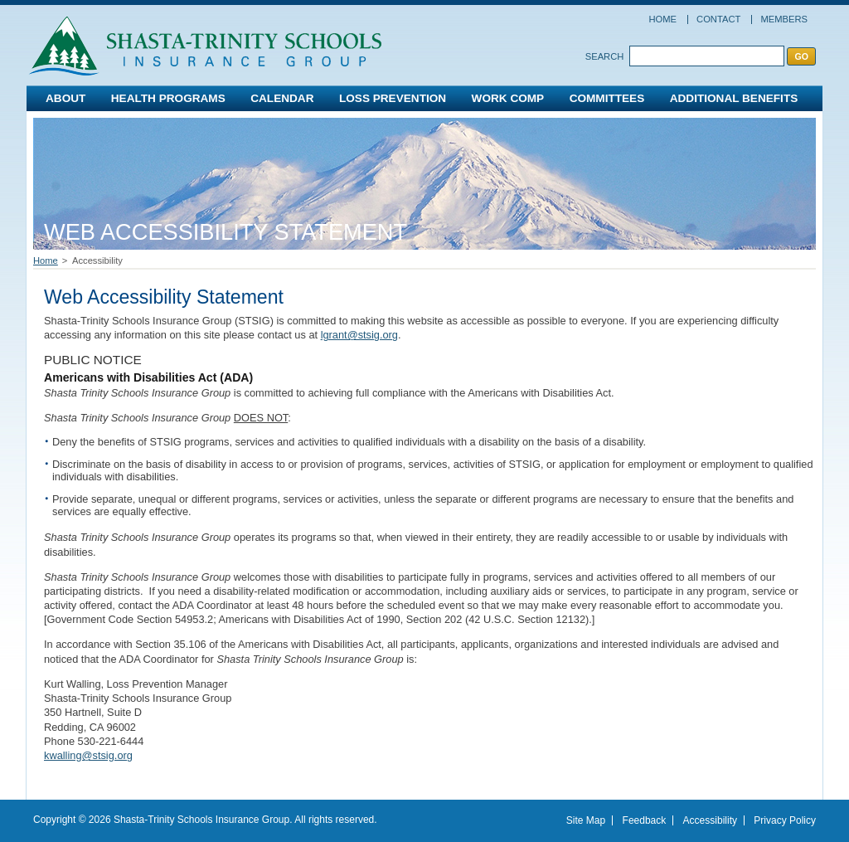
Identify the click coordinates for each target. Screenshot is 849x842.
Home (662, 19)
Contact (718, 19)
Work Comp (508, 98)
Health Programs (168, 98)
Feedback (645, 820)
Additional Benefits (734, 98)
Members (784, 19)
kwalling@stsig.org (88, 755)
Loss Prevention (392, 98)
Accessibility (710, 820)
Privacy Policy (785, 820)
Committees (607, 98)
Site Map (585, 820)
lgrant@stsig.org (359, 335)
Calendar (281, 98)
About (65, 98)
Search (604, 56)
